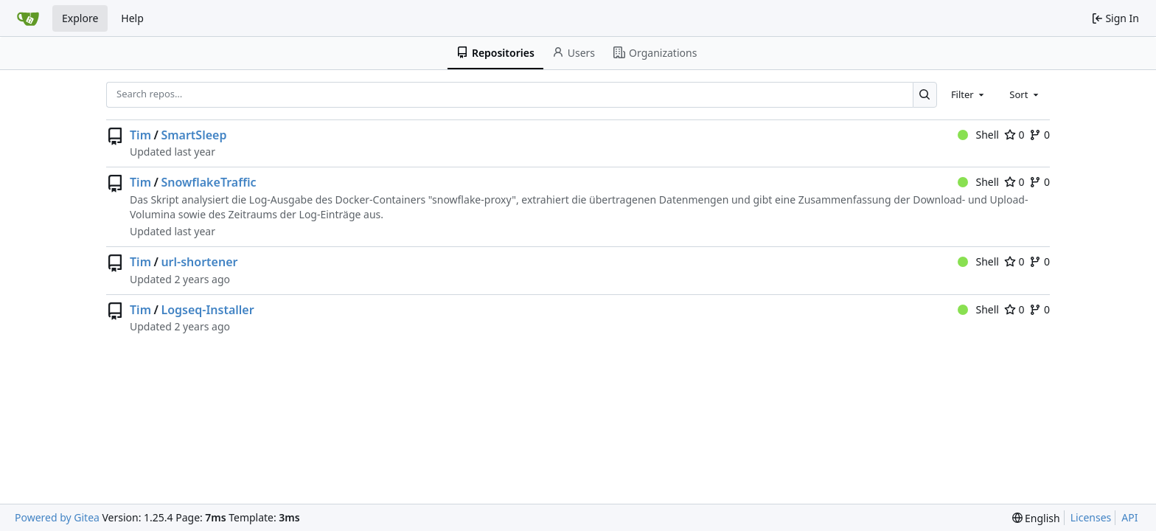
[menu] (1036, 518)
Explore (80, 18)
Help (132, 18)
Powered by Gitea (57, 517)
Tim (140, 135)
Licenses (1091, 517)
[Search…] (925, 95)
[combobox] (968, 94)
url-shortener (199, 261)
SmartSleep (193, 135)
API (1129, 517)
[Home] (28, 18)
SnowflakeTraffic (208, 182)
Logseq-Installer (207, 309)
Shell (978, 135)
